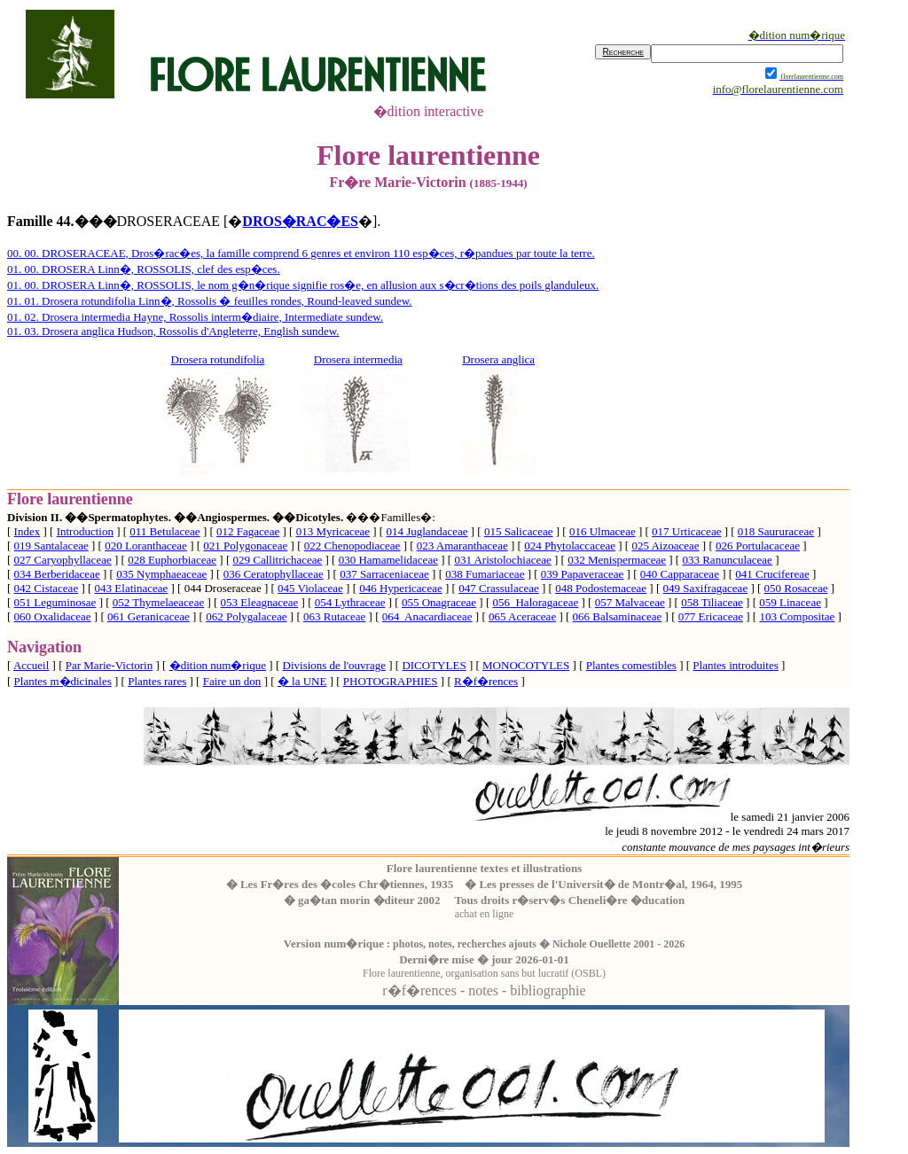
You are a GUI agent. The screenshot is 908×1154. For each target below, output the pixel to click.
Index (27, 531)
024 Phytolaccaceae (569, 545)
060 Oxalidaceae (52, 616)
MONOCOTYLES (525, 665)
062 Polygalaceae (246, 616)
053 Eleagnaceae (260, 602)
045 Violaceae (310, 588)
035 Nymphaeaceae (161, 574)
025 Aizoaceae (665, 545)
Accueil (31, 665)
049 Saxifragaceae (705, 588)
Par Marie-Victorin (109, 665)
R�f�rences (486, 681)
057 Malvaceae (630, 602)
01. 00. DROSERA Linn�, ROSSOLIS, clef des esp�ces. (143, 269)
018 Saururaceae (776, 531)
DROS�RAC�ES (300, 221)
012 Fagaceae (247, 531)
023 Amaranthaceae (462, 545)
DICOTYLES (434, 665)
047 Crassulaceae (498, 588)
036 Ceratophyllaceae (273, 574)
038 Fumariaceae (484, 574)
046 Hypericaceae (400, 588)
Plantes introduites (735, 665)
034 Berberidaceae (57, 574)
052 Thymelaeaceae (158, 602)
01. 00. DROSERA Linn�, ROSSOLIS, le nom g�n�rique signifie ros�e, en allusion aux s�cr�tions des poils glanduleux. (303, 285)
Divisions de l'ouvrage (334, 665)
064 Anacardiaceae (427, 616)
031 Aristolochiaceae (502, 559)
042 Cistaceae (46, 588)
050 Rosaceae (796, 588)
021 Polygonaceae (245, 545)
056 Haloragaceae (535, 602)
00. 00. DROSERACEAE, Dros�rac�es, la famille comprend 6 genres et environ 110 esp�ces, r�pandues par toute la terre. (301, 253)
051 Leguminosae (55, 602)
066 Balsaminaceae (617, 616)
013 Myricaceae (333, 531)
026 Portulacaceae (758, 545)
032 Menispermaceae (617, 559)
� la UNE (302, 681)
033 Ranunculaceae (726, 559)
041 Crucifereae (772, 574)
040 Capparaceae (679, 574)
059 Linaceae (790, 602)
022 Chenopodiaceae (352, 545)
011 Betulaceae (164, 531)
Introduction (85, 531)
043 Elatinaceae (131, 588)
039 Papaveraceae (582, 574)
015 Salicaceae (518, 531)
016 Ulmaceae (602, 531)
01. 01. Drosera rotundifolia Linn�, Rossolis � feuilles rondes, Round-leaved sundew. (209, 301)
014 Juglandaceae (426, 531)
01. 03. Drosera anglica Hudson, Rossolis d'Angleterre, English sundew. (173, 331)
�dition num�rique (217, 665)
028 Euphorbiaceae (172, 559)
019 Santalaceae (51, 545)
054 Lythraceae (350, 602)
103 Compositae (796, 616)
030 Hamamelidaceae (388, 559)
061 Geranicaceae (148, 616)
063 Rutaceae (334, 616)
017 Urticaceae (686, 531)
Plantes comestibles (631, 665)
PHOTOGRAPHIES (390, 681)
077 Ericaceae (710, 616)
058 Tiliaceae (712, 602)
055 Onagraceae (439, 602)
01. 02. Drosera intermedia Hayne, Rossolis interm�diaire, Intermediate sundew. (195, 317)
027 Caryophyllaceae (63, 559)
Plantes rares (157, 681)
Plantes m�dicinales (63, 681)
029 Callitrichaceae (278, 559)
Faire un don (232, 681)
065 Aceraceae (522, 616)
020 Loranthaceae (146, 545)
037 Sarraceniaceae (384, 574)
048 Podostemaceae (600, 588)
